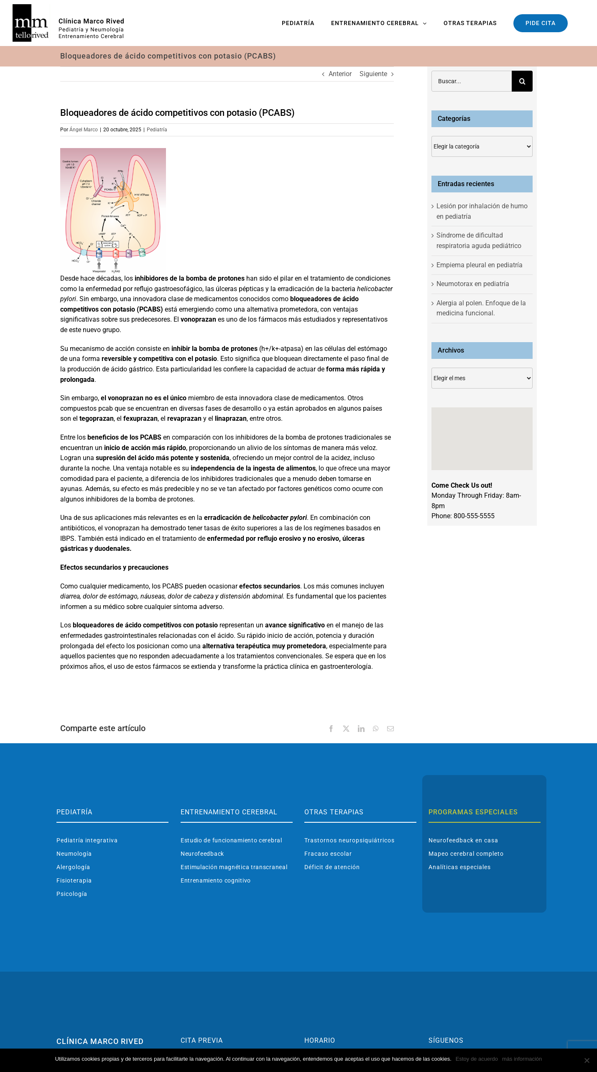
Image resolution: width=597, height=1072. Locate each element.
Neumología (74, 853)
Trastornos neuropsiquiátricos (349, 840)
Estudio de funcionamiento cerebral (231, 840)
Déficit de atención (332, 867)
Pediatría (157, 130)
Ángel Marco (83, 130)
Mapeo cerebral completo (466, 853)
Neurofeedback (202, 853)
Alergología (73, 867)
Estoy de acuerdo (477, 1059)
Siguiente (373, 74)
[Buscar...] (471, 81)
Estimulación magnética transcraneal (234, 867)
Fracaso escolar (328, 853)
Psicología (71, 893)
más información (522, 1059)
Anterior (340, 74)
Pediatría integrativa (87, 840)
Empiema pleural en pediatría (479, 265)
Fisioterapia (74, 880)
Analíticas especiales (460, 867)
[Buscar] (522, 81)
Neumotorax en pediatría (472, 284)
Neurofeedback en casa (463, 840)
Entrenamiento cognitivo (216, 880)
